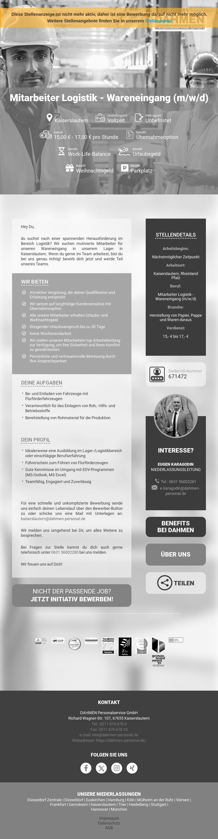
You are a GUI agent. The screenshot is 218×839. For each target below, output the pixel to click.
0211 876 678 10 (113, 729)
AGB (109, 827)
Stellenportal (158, 20)
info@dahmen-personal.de (115, 735)
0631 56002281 (182, 481)
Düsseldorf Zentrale (44, 800)
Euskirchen (95, 800)
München (119, 809)
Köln (130, 800)
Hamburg (116, 800)
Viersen (182, 800)
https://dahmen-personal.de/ (121, 740)
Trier (122, 804)
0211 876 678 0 (113, 724)
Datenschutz (109, 823)
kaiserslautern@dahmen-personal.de (53, 518)
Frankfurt (58, 804)
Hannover (99, 809)
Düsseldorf (73, 800)
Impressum (109, 818)
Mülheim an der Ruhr (155, 800)
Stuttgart (158, 804)
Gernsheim (78, 804)
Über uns (176, 554)
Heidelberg (138, 804)
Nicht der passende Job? (71, 596)
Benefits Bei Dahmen (175, 527)
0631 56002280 (64, 552)
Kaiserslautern (103, 804)
